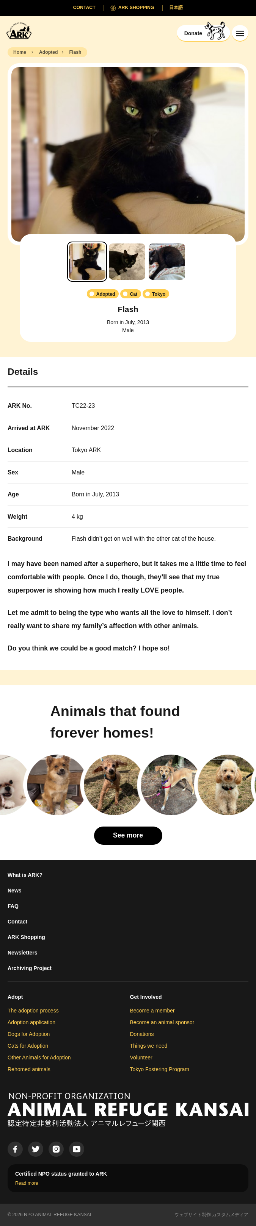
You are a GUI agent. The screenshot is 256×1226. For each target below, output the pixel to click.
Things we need (149, 1046)
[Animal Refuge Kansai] (21, 30)
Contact (17, 922)
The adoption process (33, 1011)
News (15, 891)
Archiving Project (30, 968)
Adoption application (31, 1022)
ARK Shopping (26, 937)
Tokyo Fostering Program (159, 1069)
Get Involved (146, 997)
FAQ (13, 906)
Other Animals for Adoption (39, 1057)
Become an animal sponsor (162, 1022)
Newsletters (23, 953)
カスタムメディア (230, 1214)
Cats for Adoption (28, 1046)
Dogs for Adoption (29, 1034)
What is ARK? (25, 875)
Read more (26, 1183)
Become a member (152, 1011)
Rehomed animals (29, 1069)
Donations (142, 1034)
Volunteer (141, 1057)
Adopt (15, 997)
